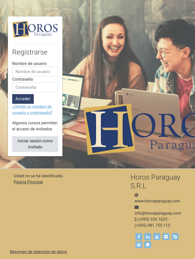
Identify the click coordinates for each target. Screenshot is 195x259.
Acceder (22, 98)
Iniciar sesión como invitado (35, 144)
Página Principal (28, 182)
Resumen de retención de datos (38, 251)
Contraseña (22, 79)
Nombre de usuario (29, 63)
